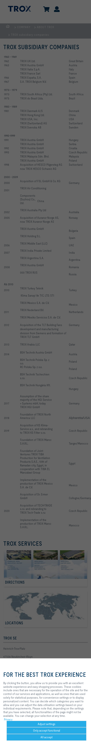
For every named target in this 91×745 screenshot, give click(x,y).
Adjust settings (46, 724)
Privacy (8, 719)
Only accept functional (46, 730)
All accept (46, 737)
